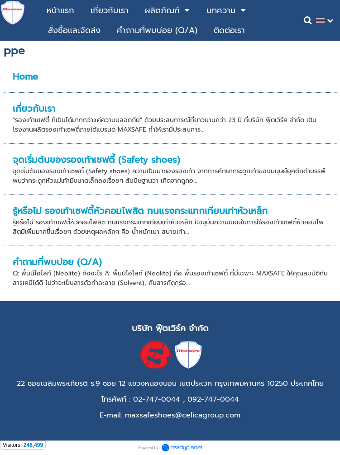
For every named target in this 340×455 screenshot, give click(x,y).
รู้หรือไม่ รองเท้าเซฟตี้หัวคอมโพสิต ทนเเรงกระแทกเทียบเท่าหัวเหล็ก (140, 211)
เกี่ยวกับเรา (34, 108)
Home (25, 76)
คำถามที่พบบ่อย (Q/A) (57, 262)
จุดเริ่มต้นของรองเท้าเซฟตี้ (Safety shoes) (96, 159)
